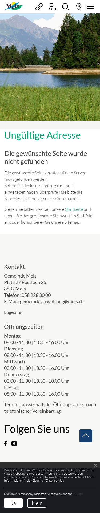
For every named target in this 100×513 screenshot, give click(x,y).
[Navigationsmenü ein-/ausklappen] (89, 6)
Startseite (74, 209)
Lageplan (17, 312)
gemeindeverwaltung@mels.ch (52, 301)
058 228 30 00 (36, 295)
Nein (37, 503)
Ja (13, 503)
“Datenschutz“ (54, 480)
